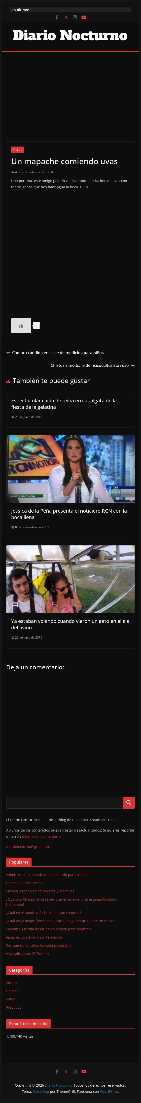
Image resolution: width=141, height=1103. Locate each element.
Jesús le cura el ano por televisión (34, 937)
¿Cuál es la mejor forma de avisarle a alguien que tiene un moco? (60, 920)
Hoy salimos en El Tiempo (27, 953)
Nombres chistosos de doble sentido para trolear (47, 874)
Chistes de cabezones (24, 882)
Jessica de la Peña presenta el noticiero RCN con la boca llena (69, 514)
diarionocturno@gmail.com (28, 846)
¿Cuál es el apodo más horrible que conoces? (43, 912)
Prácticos (13, 1007)
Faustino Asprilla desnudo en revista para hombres (49, 929)
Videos (17, 150)
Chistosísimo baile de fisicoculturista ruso (93, 365)
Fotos (10, 999)
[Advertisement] (70, 89)
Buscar (129, 802)
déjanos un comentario (41, 836)
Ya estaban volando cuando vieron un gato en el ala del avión (70, 624)
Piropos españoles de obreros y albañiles (40, 891)
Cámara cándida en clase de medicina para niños (55, 352)
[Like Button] (21, 325)
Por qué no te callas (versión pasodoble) (39, 945)
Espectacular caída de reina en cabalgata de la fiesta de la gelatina (64, 403)
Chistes (12, 991)
